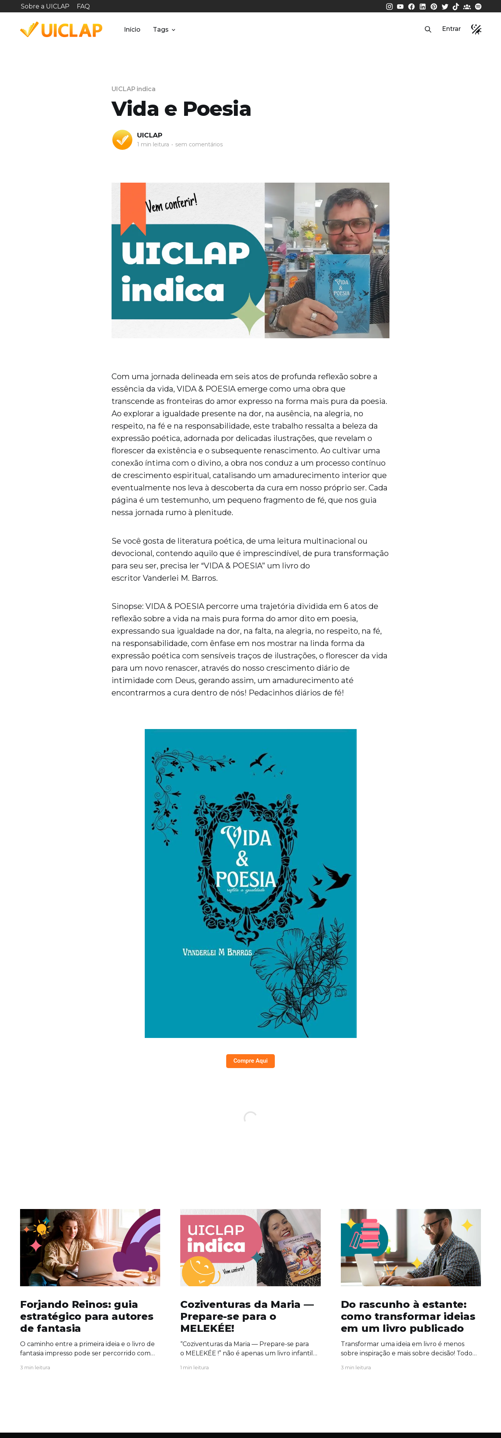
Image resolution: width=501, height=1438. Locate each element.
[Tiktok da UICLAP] (456, 6)
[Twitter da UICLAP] (445, 6)
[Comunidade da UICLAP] (467, 6)
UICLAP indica (134, 89)
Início (132, 29)
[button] (428, 29)
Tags (165, 29)
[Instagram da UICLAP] (390, 6)
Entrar (451, 28)
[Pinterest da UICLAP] (434, 6)
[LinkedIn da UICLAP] (423, 6)
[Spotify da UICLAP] (478, 6)
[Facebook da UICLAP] (412, 6)
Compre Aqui (251, 1060)
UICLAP (149, 135)
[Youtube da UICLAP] (401, 6)
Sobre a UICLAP (45, 6)
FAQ (83, 6)
